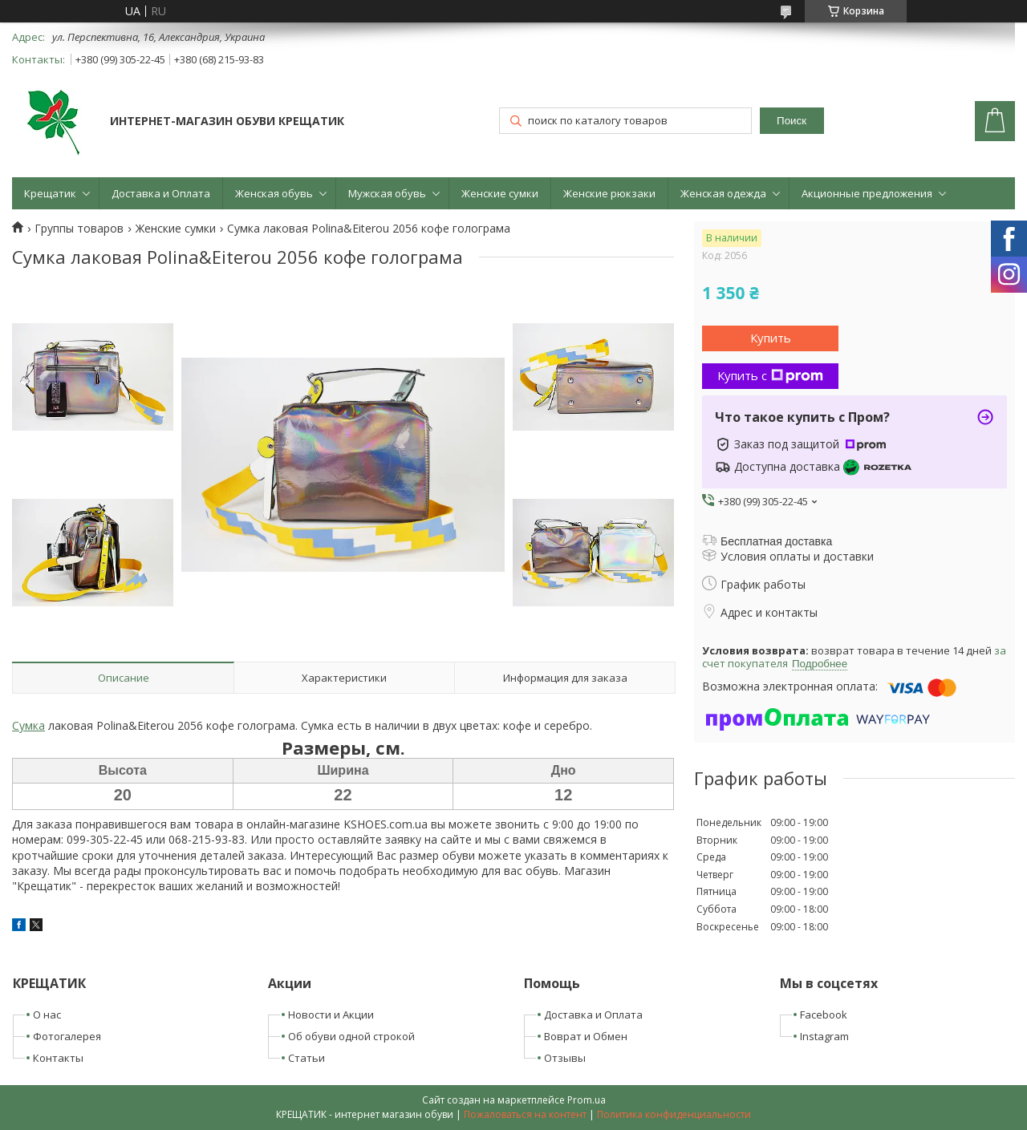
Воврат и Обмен (585, 1036)
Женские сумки (499, 193)
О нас (47, 1014)
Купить (770, 338)
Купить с (770, 375)
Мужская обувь (387, 193)
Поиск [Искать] (791, 121)
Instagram (824, 1036)
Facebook (823, 1014)
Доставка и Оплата (161, 193)
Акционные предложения (867, 193)
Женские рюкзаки (609, 193)
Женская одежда (723, 193)
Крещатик (50, 193)
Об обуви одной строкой (351, 1036)
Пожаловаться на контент (525, 1114)
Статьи (306, 1058)
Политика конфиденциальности (674, 1114)
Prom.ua (586, 1100)
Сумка (28, 725)
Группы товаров (79, 228)
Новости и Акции (331, 1014)
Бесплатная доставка (776, 541)
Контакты (58, 1058)
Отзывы (565, 1058)
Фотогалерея (67, 1036)
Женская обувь (274, 193)
